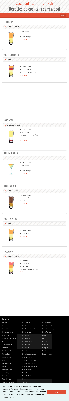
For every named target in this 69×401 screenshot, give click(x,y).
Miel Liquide (46, 351)
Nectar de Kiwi (6, 357)
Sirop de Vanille (27, 376)
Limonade (45, 345)
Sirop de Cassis (6, 376)
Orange (4, 360)
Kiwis (44, 335)
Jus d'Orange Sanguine (29, 329)
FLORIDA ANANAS (10, 153)
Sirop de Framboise (8, 382)
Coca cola (16, 191)
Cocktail (10, 27)
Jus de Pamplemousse (29, 354)
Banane (4, 326)
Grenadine (16, 27)
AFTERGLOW (8, 22)
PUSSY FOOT (8, 251)
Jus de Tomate (46, 332)
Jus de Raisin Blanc (48, 326)
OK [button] (56, 392)
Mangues (45, 348)
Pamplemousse (6, 363)
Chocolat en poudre (8, 332)
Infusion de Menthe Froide (10, 351)
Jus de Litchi (26, 348)
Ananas (4, 323)
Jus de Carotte (26, 332)
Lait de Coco (46, 341)
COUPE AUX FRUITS (11, 54)
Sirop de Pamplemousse (29, 367)
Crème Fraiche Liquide (9, 338)
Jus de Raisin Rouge (48, 329)
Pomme (4, 367)
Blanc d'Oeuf (6, 329)
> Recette (23, 39)
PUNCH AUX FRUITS (11, 218)
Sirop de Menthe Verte (29, 360)
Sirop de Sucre (26, 373)
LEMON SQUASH (9, 186)
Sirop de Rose (26, 370)
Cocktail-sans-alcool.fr (34, 3)
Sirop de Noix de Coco (29, 363)
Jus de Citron (26, 338)
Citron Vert (5, 335)
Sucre (24, 379)
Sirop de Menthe (27, 357)
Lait (43, 338)
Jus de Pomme (46, 323)
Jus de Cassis (26, 335)
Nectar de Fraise (47, 354)
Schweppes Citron (7, 370)
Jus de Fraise (26, 345)
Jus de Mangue (26, 351)
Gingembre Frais (7, 345)
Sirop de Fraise (6, 379)
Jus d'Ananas (26, 323)
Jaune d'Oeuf (6, 354)
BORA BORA (8, 120)
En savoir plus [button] (9, 397)
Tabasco (24, 382)
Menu (63, 15)
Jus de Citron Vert (27, 341)
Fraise (4, 341)
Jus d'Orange (26, 326)
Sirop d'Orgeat (6, 373)
